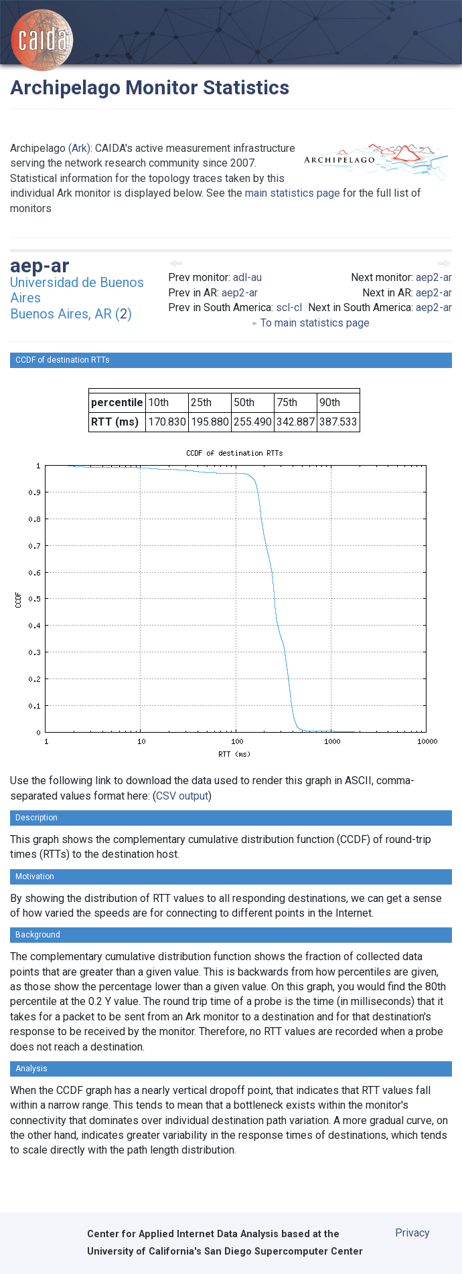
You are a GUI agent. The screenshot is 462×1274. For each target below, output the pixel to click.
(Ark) (79, 148)
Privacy (412, 1232)
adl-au (247, 277)
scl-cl (289, 307)
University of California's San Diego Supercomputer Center (225, 1251)
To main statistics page (310, 322)
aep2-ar (240, 292)
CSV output (182, 796)
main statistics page (292, 193)
